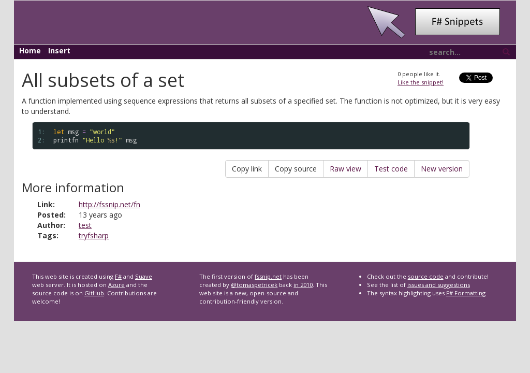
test (85, 225)
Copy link (247, 169)
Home (30, 50)
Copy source (296, 169)
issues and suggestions (438, 285)
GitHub (94, 293)
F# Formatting (465, 293)
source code (426, 276)
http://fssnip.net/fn (109, 204)
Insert (59, 50)
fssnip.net (268, 276)
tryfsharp (94, 235)
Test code (391, 169)
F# (118, 276)
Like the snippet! (421, 82)
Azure (116, 285)
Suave (143, 276)
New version (442, 169)
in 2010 (303, 285)
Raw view (345, 169)
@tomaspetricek (254, 285)
